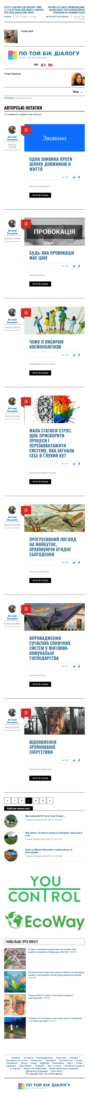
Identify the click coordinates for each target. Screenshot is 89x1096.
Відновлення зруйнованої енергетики (42, 747)
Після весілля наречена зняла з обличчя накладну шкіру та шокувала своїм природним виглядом (56, 973)
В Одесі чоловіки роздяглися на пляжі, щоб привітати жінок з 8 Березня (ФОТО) (52, 950)
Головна (9, 98)
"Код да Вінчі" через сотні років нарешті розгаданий (50, 996)
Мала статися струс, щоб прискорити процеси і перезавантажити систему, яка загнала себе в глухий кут (51, 443)
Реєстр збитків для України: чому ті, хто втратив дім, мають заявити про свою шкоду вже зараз (24, 9)
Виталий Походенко (57, 16)
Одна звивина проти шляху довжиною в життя (50, 164)
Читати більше (40, 195)
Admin (7, 16)
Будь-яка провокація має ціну (51, 255)
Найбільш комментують (18, 808)
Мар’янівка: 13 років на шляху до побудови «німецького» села (54, 834)
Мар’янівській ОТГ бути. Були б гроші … (45, 816)
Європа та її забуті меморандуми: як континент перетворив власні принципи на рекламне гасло (66, 9)
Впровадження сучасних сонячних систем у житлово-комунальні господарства (49, 648)
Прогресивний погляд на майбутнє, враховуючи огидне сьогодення (52, 546)
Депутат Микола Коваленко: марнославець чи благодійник (48, 851)
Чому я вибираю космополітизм (46, 344)
